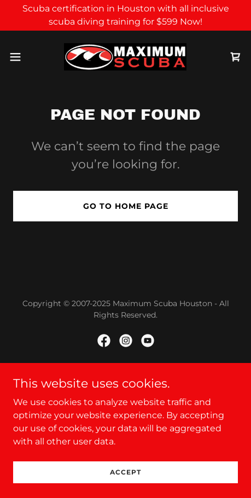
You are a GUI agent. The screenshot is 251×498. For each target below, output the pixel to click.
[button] (22, 57)
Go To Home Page (125, 206)
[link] (125, 57)
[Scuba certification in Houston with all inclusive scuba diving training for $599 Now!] (125, 15)
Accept (125, 472)
